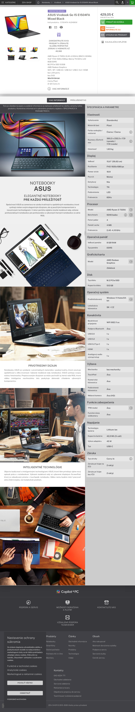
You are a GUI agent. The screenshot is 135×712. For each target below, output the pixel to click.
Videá (70, 658)
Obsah (96, 636)
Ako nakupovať (99, 641)
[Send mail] (55, 27)
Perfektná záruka (57, 11)
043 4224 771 (59, 676)
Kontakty (59, 670)
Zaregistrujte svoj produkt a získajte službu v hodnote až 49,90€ (59, 46)
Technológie (73, 654)
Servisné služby (99, 654)
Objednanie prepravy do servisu (67, 692)
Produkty (51, 636)
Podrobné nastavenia (16, 699)
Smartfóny (50, 646)
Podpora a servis (100, 650)
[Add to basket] (116, 22)
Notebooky (47, 2)
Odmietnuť (25, 693)
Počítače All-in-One (54, 654)
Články (72, 636)
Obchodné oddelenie (62, 680)
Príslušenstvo (78, 100)
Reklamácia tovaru (62, 688)
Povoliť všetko (25, 683)
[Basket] (132, 2)
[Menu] (9, 2)
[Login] (122, 2)
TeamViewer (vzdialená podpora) (67, 696)
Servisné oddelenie (62, 684)
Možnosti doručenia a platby (104, 646)
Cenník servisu (99, 658)
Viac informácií (57, 100)
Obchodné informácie (77, 641)
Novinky (71, 646)
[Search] (117, 2)
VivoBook (58, 2)
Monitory (50, 658)
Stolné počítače (52, 650)
